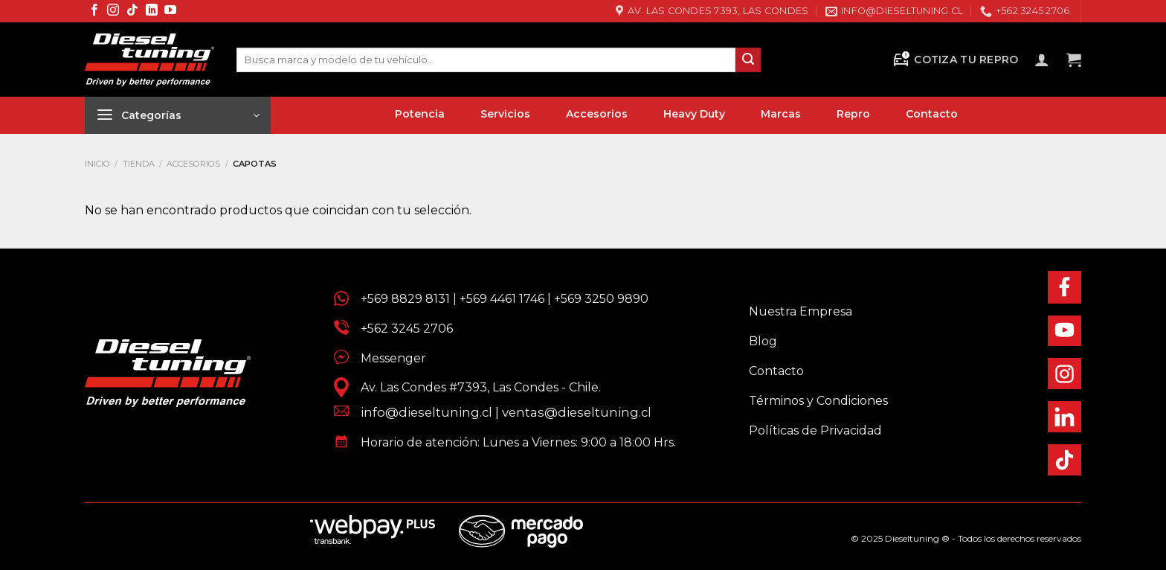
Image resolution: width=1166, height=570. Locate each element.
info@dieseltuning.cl (426, 412)
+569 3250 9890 (601, 299)
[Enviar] (748, 60)
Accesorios (193, 163)
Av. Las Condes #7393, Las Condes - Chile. (475, 387)
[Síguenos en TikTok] (132, 10)
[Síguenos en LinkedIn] (152, 10)
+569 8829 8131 (405, 299)
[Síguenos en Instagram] (113, 10)
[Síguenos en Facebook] (94, 10)
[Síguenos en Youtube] (170, 10)
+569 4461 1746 (502, 299)
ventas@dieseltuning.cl (576, 412)
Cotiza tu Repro (955, 60)
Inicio (97, 163)
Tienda (139, 163)
